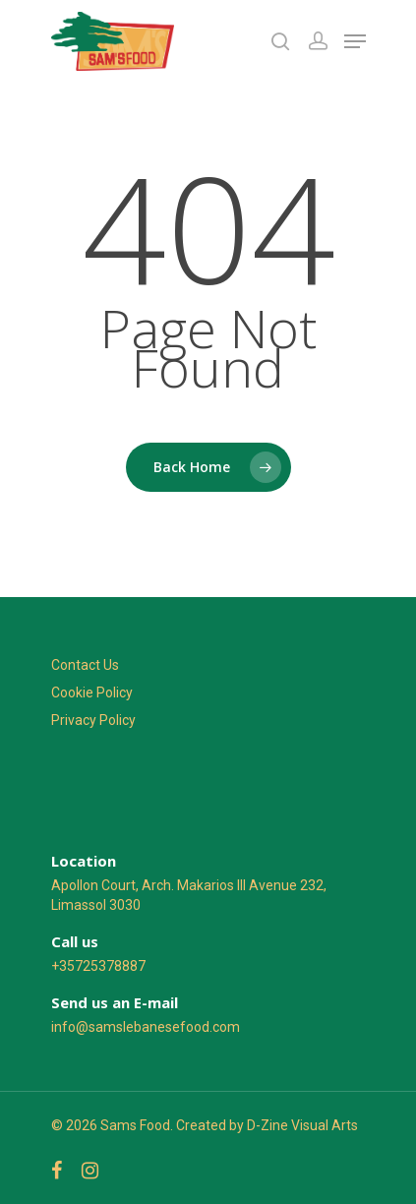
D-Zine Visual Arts (302, 1125)
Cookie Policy (92, 692)
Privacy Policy (93, 720)
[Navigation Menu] (355, 41)
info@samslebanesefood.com (145, 1027)
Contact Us (85, 665)
